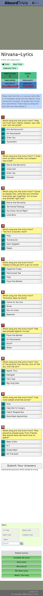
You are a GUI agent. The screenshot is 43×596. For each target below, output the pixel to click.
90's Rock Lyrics (21, 571)
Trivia (7, 64)
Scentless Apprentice (24, 416)
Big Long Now (24, 383)
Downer (24, 177)
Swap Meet (24, 450)
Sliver (24, 306)
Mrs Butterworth (24, 129)
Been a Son (24, 442)
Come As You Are (24, 302)
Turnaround (24, 240)
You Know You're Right (24, 211)
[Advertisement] (21, 27)
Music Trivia (17, 64)
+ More (5, 539)
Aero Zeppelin (24, 244)
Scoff (24, 344)
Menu (37, 3)
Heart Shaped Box (24, 412)
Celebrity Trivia (28, 535)
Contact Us (33, 592)
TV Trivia (6, 530)
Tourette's (24, 142)
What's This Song (21, 575)
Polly (24, 236)
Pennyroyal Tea (24, 273)
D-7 (24, 446)
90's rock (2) (22, 567)
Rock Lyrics (21, 562)
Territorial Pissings (24, 207)
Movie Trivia (27, 530)
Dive (24, 404)
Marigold (24, 375)
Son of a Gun (24, 310)
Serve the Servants (24, 165)
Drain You (24, 138)
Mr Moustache (24, 134)
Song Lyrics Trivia (9, 68)
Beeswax (24, 315)
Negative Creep (24, 269)
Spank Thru (24, 371)
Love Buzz (24, 215)
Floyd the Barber (24, 281)
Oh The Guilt (24, 454)
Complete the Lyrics (21, 558)
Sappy (24, 248)
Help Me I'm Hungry (24, 408)
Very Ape (24, 379)
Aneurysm (24, 169)
